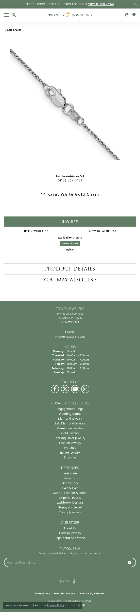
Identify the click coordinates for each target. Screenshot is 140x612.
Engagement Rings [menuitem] (70, 409)
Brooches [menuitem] (70, 457)
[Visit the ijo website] (64, 581)
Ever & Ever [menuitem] (70, 488)
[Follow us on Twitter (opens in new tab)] (65, 389)
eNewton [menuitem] (70, 478)
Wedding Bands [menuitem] (70, 414)
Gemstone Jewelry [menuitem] (70, 428)
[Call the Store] (70, 321)
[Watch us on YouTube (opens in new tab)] (75, 389)
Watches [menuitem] (70, 447)
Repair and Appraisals (70, 538)
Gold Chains (14, 30)
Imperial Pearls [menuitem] (70, 497)
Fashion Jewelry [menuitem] (70, 443)
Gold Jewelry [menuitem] (70, 433)
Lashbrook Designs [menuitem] (69, 502)
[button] (14, 15)
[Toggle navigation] (6, 15)
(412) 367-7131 (70, 180)
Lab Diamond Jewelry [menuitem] (70, 423)
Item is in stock (70, 243)
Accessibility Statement (92, 593)
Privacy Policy (42, 593)
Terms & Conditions (64, 593)
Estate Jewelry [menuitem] (70, 452)
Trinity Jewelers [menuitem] (70, 512)
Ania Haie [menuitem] (70, 473)
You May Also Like (70, 279)
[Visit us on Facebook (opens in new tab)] (55, 389)
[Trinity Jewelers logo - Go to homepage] (70, 15)
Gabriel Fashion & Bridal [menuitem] (70, 493)
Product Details (70, 269)
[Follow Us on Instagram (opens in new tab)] (85, 389)
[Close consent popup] (79, 605)
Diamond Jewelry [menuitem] (70, 418)
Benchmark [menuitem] (70, 483)
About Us (70, 528)
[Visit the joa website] (76, 581)
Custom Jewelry (70, 533)
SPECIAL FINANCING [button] (101, 4)
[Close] (135, 4)
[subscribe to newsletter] (129, 562)
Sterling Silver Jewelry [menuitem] (70, 438)
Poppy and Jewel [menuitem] (70, 507)
